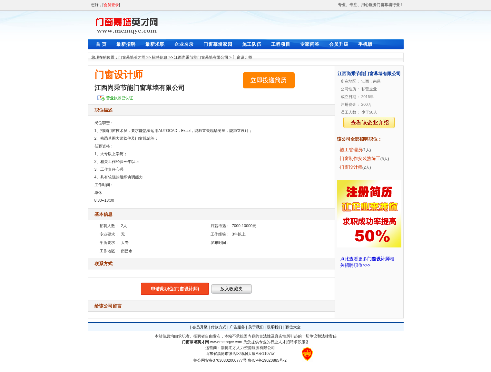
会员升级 (339, 44)
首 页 (101, 44)
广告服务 (237, 327)
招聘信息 (159, 57)
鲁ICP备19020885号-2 (267, 360)
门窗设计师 (242, 57)
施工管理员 (351, 149)
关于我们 (256, 327)
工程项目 (280, 44)
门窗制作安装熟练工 (360, 158)
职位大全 (293, 327)
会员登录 (111, 5)
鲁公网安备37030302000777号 (220, 360)
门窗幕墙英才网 (131, 57)
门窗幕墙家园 (217, 44)
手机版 (365, 44)
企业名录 (184, 44)
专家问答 (309, 44)
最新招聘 (126, 44)
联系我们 (274, 327)
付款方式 (218, 327)
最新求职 (155, 44)
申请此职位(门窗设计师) (175, 288)
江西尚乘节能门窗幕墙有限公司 (201, 57)
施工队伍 (251, 44)
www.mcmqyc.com (226, 342)
